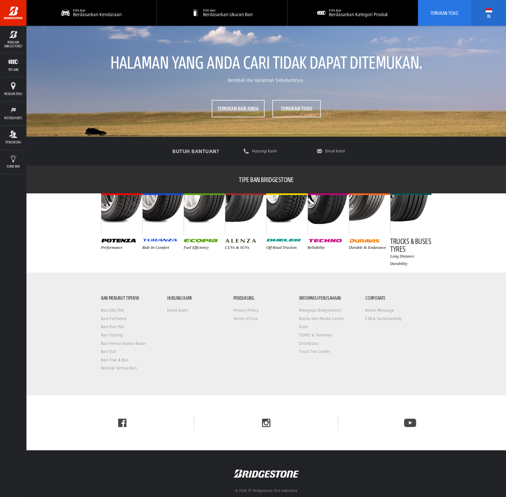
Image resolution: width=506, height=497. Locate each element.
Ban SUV (108, 351)
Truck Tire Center (314, 351)
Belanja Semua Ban (119, 367)
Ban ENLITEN (112, 310)
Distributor (309, 343)
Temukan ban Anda (238, 108)
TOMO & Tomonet (315, 335)
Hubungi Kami (264, 151)
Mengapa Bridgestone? (320, 310)
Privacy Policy (245, 310)
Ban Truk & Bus (114, 359)
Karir (303, 326)
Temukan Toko (444, 13)
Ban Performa (113, 318)
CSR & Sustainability (383, 318)
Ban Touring (112, 335)
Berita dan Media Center (321, 318)
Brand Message (379, 310)
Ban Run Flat (112, 326)
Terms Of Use (245, 318)
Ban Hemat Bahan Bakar (123, 343)
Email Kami (335, 151)
